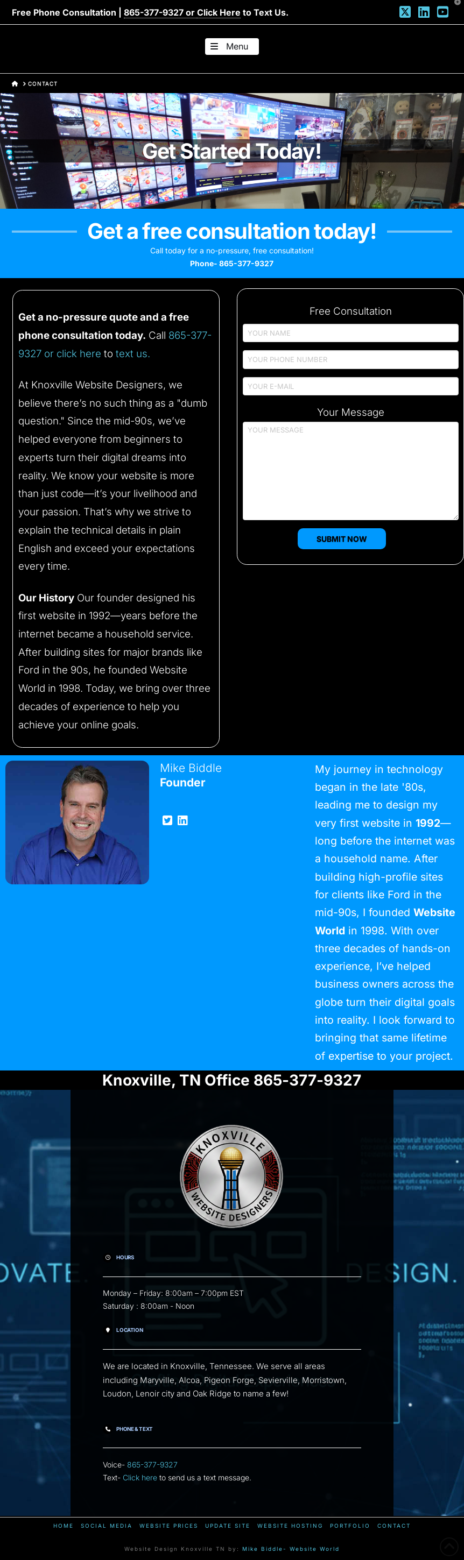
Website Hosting (290, 1525)
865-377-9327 (152, 1464)
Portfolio (350, 1525)
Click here (140, 1477)
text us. (133, 354)
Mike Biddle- (264, 1548)
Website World (315, 1548)
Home (63, 1525)
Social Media (106, 1525)
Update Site (227, 1525)
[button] (232, 46)
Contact (394, 1525)
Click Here (219, 12)
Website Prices (168, 1525)
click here (79, 354)
